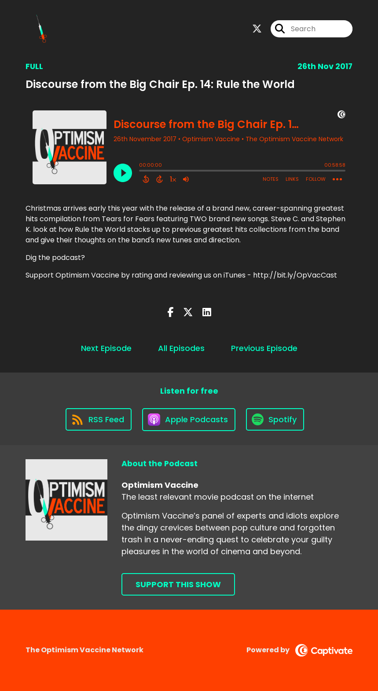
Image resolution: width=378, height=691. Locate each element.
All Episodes (181, 348)
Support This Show (178, 584)
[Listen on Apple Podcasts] (188, 419)
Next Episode (106, 348)
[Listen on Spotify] (275, 419)
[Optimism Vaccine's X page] (257, 29)
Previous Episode (264, 348)
